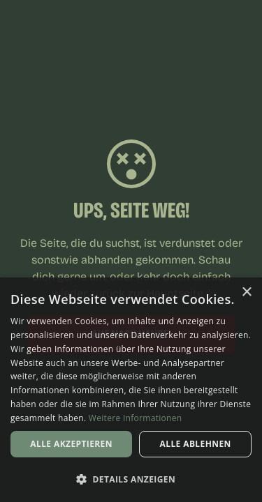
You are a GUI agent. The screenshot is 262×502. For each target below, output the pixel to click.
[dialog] (131, 389)
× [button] (246, 292)
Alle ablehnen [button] (195, 444)
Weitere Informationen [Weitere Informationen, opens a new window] (135, 418)
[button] (131, 479)
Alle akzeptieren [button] (71, 444)
